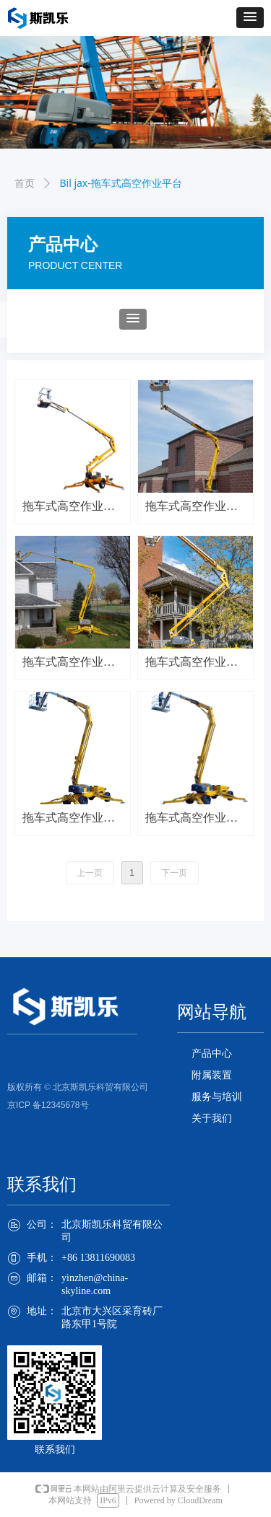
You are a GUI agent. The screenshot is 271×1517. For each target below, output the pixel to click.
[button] (250, 17)
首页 (24, 183)
